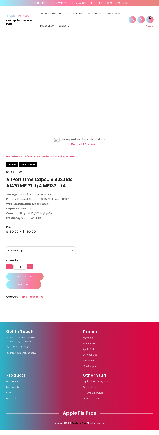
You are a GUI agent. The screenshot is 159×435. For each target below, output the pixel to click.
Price (9, 238)
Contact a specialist (84, 155)
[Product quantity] (19, 277)
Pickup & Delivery (92, 403)
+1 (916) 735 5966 (18, 352)
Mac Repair (95, 13)
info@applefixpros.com (21, 358)
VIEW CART (23, 295)
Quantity (12, 271)
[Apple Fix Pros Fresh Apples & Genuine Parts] (20, 19)
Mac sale (21, 167)
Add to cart (24, 287)
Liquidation (95, 386)
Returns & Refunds (93, 397)
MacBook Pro (13, 386)
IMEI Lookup (46, 26)
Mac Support (90, 371)
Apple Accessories (32, 308)
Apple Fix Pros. (79, 427)
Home (43, 13)
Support (64, 26)
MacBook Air (12, 391)
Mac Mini (11, 403)
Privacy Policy (90, 392)
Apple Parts (75, 13)
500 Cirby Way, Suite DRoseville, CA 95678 (21, 344)
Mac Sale (57, 13)
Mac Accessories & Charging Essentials (53, 167)
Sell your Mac (115, 13)
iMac (8, 397)
